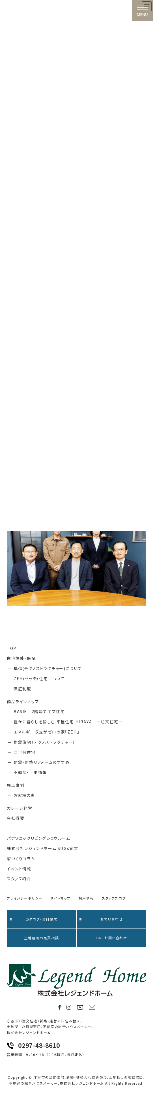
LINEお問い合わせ (103, 937)
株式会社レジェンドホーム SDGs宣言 (42, 848)
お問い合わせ (101, 919)
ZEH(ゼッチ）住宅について (39, 678)
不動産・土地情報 (30, 772)
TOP (11, 648)
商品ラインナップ (23, 701)
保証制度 (22, 689)
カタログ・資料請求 (33, 919)
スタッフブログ (114, 898)
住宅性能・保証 (21, 658)
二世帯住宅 (25, 752)
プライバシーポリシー (24, 898)
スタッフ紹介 (19, 878)
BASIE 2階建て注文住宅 (39, 711)
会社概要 (15, 818)
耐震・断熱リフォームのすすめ (42, 762)
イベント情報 (19, 869)
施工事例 (15, 785)
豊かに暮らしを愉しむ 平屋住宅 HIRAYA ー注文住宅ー (68, 721)
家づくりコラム (21, 858)
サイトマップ (60, 898)
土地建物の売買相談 (34, 937)
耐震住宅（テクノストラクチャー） (45, 742)
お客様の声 (24, 795)
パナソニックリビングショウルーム (38, 838)
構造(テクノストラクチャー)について (48, 668)
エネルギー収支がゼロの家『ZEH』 (46, 732)
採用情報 (86, 898)
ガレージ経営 (20, 808)
